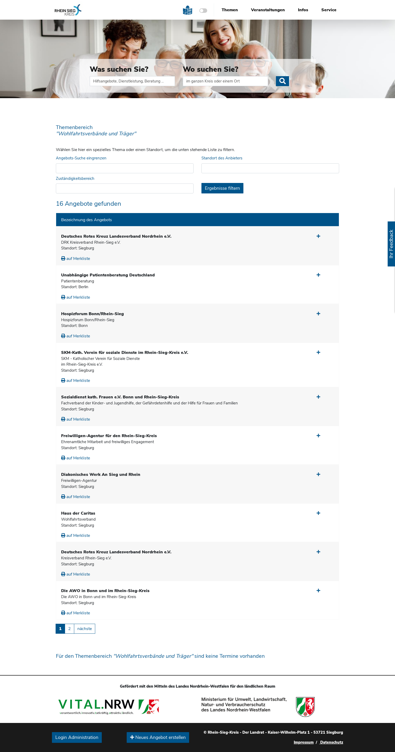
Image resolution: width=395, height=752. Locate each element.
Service (329, 10)
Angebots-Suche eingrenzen (81, 158)
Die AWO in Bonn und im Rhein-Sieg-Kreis (105, 591)
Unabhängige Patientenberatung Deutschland (108, 275)
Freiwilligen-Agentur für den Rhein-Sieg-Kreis (109, 436)
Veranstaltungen (268, 10)
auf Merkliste (75, 258)
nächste (84, 629)
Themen (230, 10)
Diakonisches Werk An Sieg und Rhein (100, 474)
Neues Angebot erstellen (158, 737)
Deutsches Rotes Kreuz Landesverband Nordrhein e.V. (116, 236)
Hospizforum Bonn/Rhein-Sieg (92, 314)
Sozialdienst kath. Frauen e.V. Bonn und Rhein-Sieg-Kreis (120, 397)
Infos (303, 10)
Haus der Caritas (78, 513)
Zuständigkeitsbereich (75, 178)
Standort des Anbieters (221, 158)
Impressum (304, 742)
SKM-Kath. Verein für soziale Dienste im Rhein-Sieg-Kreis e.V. (124, 352)
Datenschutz (331, 742)
